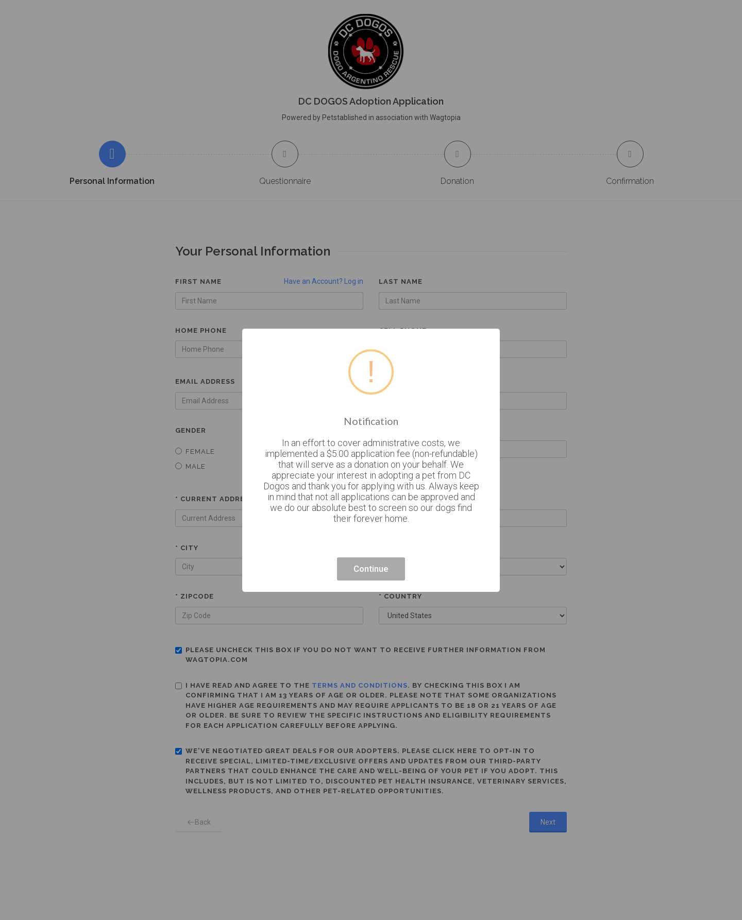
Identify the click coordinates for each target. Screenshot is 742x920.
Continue (371, 569)
